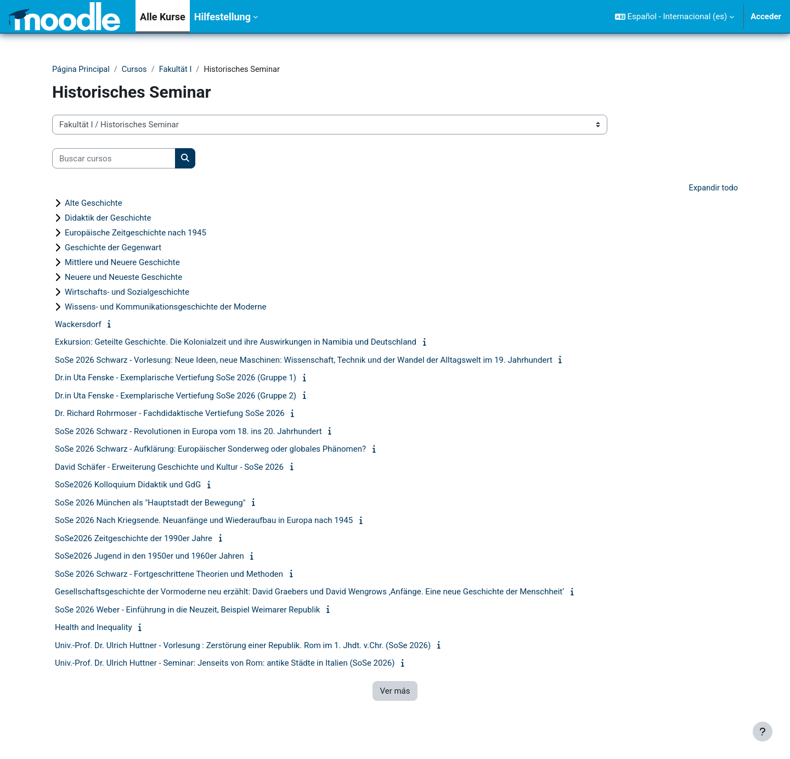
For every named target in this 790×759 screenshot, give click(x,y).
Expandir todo (712, 189)
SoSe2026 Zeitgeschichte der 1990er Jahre (133, 539)
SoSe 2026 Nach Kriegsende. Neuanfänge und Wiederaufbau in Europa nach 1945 (204, 521)
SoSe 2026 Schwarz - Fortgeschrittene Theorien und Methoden (169, 575)
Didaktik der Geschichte (108, 218)
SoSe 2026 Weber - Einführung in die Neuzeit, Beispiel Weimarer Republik (187, 610)
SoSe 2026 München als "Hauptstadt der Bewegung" (150, 503)
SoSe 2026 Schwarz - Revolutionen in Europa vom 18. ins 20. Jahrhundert (188, 432)
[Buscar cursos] (114, 159)
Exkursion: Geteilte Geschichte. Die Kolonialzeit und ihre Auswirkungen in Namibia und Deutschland (235, 343)
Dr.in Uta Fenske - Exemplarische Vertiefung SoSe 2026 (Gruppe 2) (175, 396)
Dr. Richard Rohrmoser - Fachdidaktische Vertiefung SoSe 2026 (170, 414)
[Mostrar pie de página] (762, 731)
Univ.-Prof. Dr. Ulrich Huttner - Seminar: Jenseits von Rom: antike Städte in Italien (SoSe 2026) (225, 664)
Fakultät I (179, 70)
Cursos (136, 70)
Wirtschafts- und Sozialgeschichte (127, 292)
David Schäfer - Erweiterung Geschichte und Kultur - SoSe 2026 (169, 468)
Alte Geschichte (93, 204)
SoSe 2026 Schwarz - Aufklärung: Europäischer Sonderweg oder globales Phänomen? (210, 450)
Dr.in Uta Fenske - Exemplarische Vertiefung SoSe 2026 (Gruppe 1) (175, 379)
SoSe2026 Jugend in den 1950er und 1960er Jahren (149, 557)
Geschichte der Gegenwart (113, 248)
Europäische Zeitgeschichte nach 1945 (135, 233)
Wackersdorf (78, 325)
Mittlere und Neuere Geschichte (122, 263)
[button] (674, 16)
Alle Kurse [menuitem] (162, 17)
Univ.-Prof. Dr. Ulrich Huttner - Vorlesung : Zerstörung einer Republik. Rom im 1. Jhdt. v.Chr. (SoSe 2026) (243, 646)
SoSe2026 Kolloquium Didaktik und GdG (128, 486)
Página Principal (81, 70)
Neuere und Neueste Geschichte (123, 278)
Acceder (766, 16)
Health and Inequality (93, 628)
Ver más (395, 691)
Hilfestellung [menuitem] (222, 17)
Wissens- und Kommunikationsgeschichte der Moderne (165, 307)
